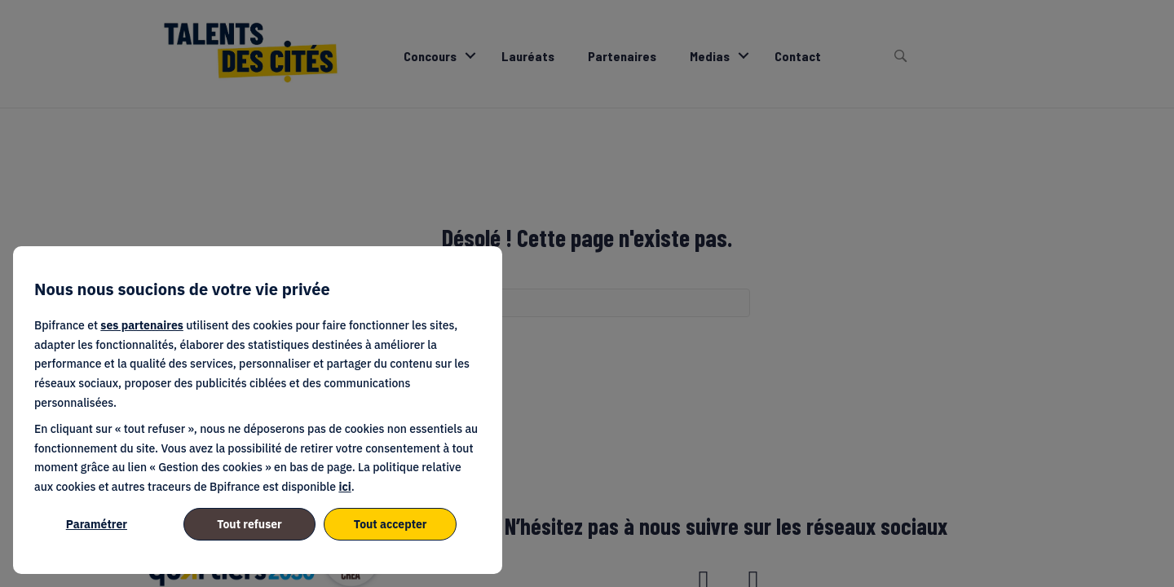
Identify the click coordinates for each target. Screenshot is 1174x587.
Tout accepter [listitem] (390, 524)
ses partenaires (141, 325)
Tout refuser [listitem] (249, 524)
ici (344, 486)
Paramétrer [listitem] (96, 524)
